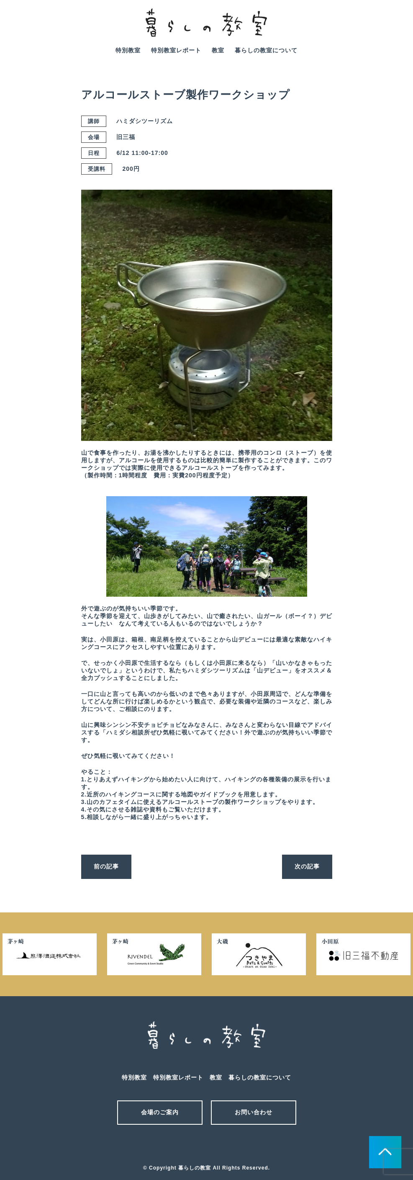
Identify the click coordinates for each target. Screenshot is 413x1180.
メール (192, 1145)
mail (370, 28)
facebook (394, 28)
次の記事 (307, 866)
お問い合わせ (253, 1112)
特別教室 (128, 50)
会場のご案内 (160, 1112)
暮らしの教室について (266, 50)
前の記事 (106, 866)
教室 (218, 50)
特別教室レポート (176, 50)
